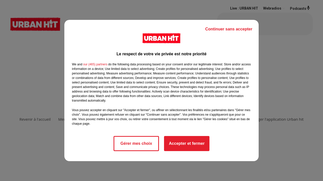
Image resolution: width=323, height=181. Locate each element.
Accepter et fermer (186, 143)
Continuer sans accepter (228, 29)
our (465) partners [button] (95, 64)
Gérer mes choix (136, 143)
